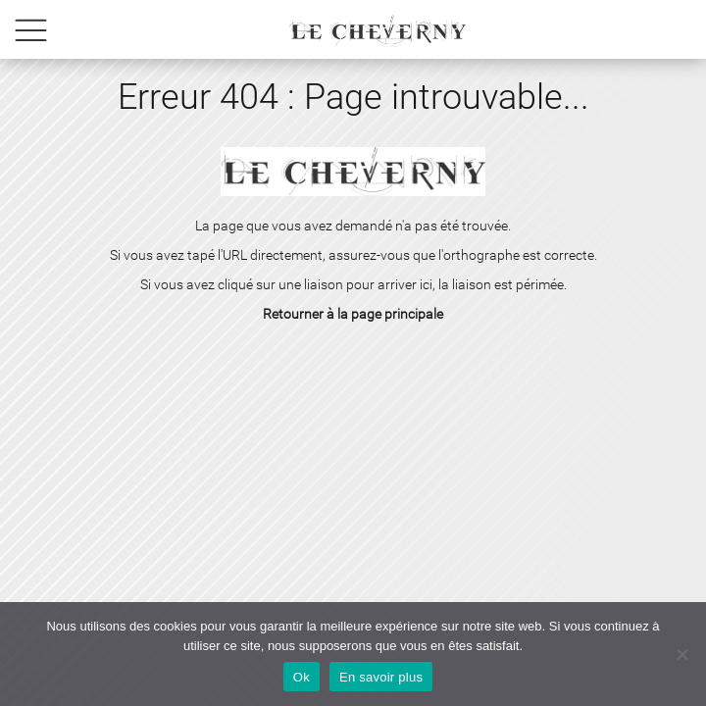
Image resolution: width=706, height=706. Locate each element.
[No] (681, 654)
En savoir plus (381, 677)
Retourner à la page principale (353, 314)
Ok (301, 677)
